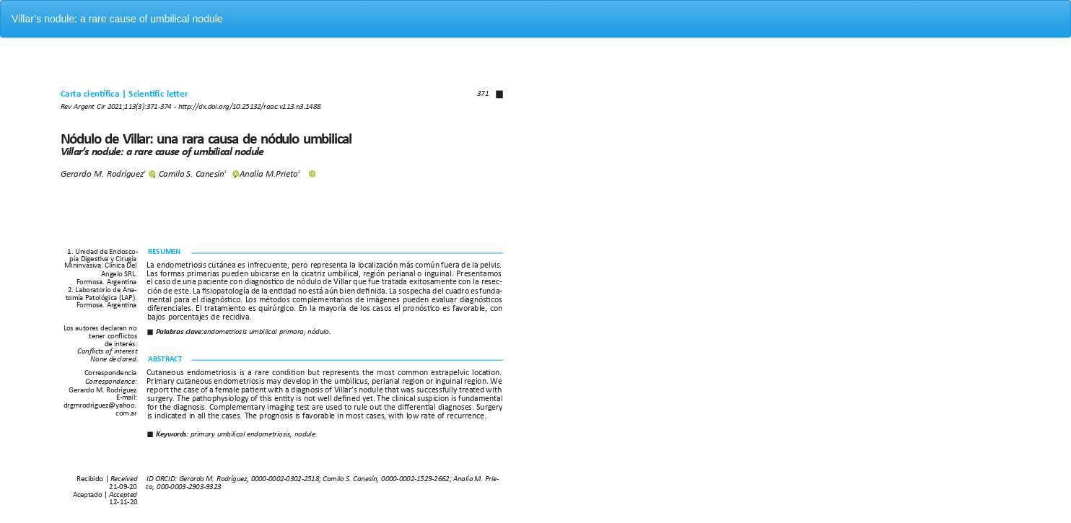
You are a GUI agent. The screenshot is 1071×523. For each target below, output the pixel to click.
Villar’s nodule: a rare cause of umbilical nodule (117, 19)
